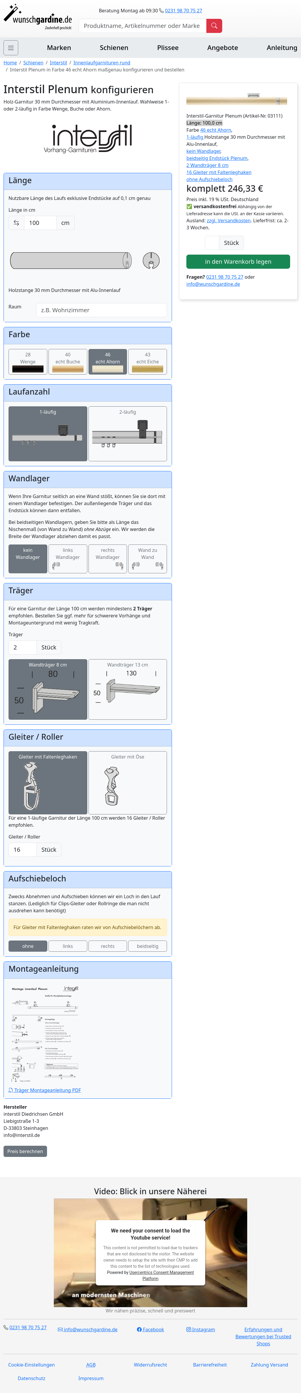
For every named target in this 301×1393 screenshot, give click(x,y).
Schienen (114, 47)
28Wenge (28, 362)
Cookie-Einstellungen (31, 1365)
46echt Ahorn (107, 362)
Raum (15, 306)
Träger (16, 634)
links (68, 946)
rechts (107, 946)
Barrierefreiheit (210, 1365)
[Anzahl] (212, 243)
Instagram (200, 1329)
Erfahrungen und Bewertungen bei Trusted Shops (263, 1336)
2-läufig (127, 434)
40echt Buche (67, 362)
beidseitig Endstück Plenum (216, 158)
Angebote (223, 47)
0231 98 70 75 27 (183, 10)
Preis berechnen (25, 1151)
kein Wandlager (28, 559)
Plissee (168, 47)
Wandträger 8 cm (47, 690)
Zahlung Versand (269, 1365)
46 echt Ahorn (215, 130)
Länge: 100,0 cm (204, 123)
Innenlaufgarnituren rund (101, 62)
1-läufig (47, 434)
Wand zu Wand (147, 559)
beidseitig (147, 946)
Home (10, 62)
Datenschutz (31, 1378)
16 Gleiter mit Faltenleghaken (218, 172)
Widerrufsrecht (150, 1365)
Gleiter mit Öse (128, 783)
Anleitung (282, 47)
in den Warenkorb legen (238, 261)
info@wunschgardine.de (213, 284)
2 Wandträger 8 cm (207, 165)
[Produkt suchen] (214, 26)
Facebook (150, 1329)
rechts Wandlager (107, 559)
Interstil (58, 62)
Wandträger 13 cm (127, 684)
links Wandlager (67, 559)
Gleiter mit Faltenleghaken (48, 783)
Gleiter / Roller (24, 837)
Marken (59, 47)
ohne (28, 946)
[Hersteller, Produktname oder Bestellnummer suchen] (143, 26)
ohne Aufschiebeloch (209, 179)
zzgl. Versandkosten (228, 220)
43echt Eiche (147, 362)
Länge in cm (22, 210)
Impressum (91, 1378)
